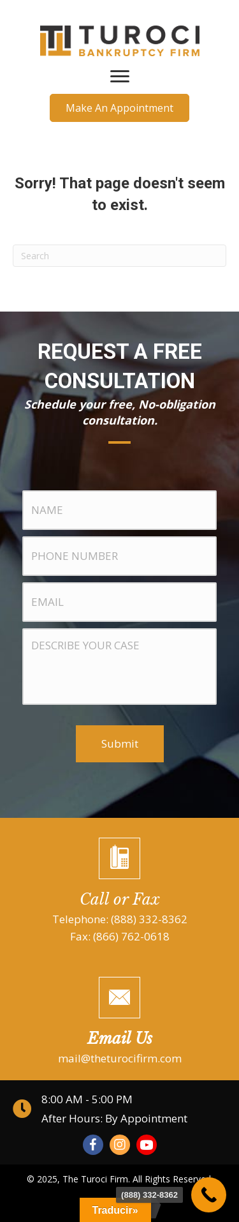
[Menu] (119, 76)
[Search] (119, 256)
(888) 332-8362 (149, 919)
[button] (119, 108)
